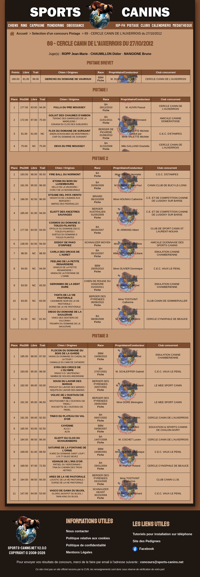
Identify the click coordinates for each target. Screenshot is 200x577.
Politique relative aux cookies (88, 538)
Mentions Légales (79, 552)
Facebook (143, 549)
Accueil (22, 33)
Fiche (100, 80)
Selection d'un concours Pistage (56, 33)
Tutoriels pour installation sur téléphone (162, 534)
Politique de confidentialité (86, 545)
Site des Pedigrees (146, 541)
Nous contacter (77, 531)
